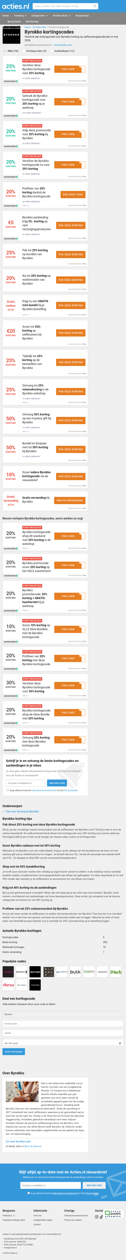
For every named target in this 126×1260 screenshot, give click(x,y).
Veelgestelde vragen (42, 1220)
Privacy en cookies (73, 1220)
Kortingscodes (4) (36, 50)
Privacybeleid (70, 790)
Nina (84, 81)
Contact (37, 1224)
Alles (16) (13, 50)
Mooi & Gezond (32, 1146)
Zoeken (95, 6)
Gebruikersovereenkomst (44, 790)
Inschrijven (57, 783)
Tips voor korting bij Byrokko (22, 811)
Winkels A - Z (9, 1215)
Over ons (37, 1215)
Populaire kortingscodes (14, 1220)
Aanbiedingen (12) (64, 50)
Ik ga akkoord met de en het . (44, 790)
